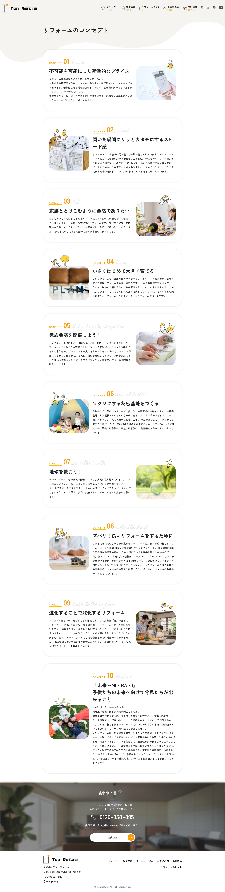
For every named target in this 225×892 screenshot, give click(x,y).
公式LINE (112, 837)
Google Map (51, 881)
